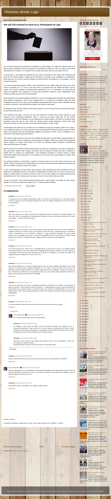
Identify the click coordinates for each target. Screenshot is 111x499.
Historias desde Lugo (22, 12)
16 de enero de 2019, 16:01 (23, 263)
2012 (83, 316)
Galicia (99, 133)
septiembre (87, 199)
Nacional (104, 133)
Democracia (103, 129)
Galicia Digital (84, 112)
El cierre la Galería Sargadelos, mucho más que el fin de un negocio (97, 353)
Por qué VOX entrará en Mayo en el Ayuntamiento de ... (94, 260)
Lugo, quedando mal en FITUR (92, 236)
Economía (91, 131)
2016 (83, 306)
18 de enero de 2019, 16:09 (31, 367)
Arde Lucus (83, 131)
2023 (83, 178)
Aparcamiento (93, 137)
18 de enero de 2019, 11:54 (23, 356)
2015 (83, 308)
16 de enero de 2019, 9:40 (23, 196)
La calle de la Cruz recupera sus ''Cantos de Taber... (93, 230)
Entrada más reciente (13, 447)
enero (85, 220)
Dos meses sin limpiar (89, 243)
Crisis (105, 131)
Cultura (88, 129)
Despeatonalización (89, 268)
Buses (103, 139)
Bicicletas (104, 137)
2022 (83, 180)
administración (99, 131)
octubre (85, 196)
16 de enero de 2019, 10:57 (23, 227)
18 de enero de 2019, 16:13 (23, 383)
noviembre (86, 193)
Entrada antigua (68, 447)
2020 (83, 186)
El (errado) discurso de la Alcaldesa (94, 282)
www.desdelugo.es (85, 107)
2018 (83, 300)
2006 (83, 324)
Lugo (82, 129)
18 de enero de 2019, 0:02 (23, 301)
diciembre (86, 191)
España (105, 135)
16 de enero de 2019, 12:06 (23, 246)
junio (85, 207)
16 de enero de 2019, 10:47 (23, 211)
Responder (11, 205)
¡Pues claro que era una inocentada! (94, 296)
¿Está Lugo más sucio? (90, 275)
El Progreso (83, 119)
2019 (83, 188)
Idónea (90, 460)
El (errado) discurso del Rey (91, 285)
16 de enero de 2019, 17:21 (23, 282)
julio (84, 204)
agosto (85, 201)
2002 (83, 335)
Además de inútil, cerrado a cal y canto (95, 233)
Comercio (92, 133)
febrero (85, 217)
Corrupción (98, 135)
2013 (83, 314)
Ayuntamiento (84, 133)
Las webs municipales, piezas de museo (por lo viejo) (93, 272)
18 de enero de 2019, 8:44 (36, 315)
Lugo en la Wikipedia (86, 121)
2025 (83, 172)
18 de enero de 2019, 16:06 (28, 338)
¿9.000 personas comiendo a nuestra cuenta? (97, 407)
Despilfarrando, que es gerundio (97, 420)
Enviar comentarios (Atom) (20, 451)
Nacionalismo (91, 139)
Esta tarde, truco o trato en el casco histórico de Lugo (97, 433)
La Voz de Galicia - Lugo (87, 117)
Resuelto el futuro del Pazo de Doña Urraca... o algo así (97, 393)
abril (84, 212)
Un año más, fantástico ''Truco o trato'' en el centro (97, 447)
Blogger (101, 491)
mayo (85, 209)
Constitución (83, 139)
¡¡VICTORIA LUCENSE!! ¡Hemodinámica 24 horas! (91, 239)
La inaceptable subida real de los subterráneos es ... (93, 288)
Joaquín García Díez (87, 135)
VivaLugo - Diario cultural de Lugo (90, 114)
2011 (83, 319)
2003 (83, 332)
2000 (83, 340)
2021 (83, 183)
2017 (83, 303)
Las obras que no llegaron (91, 250)
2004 (83, 330)
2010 (83, 322)
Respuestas (14, 311)
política (94, 129)
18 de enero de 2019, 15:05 (28, 323)
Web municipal (84, 109)
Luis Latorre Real (19, 315)
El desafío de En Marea (90, 253)
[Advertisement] (39, 436)
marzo (85, 215)
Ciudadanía (98, 139)
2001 (83, 338)
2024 (83, 175)
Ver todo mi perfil (85, 165)
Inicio (41, 447)
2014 (83, 311)
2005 (83, 327)
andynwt (82, 491)
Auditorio (82, 137)
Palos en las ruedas (89, 227)
